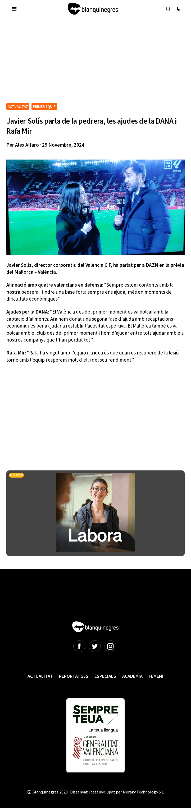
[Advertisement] (98, 62)
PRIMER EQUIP (44, 106)
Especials (105, 676)
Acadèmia (132, 676)
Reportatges (73, 676)
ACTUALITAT (18, 106)
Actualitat (40, 676)
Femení (156, 676)
